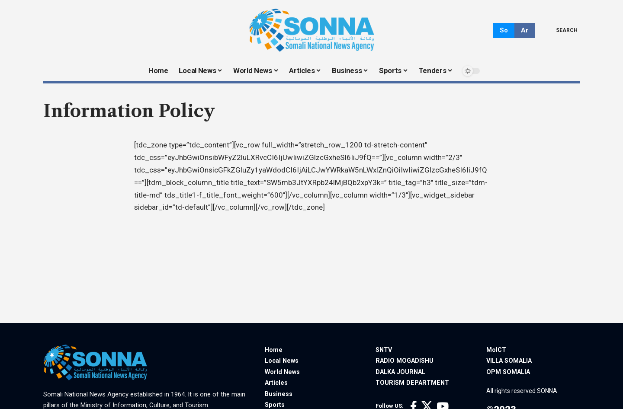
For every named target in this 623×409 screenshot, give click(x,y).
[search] (560, 30)
